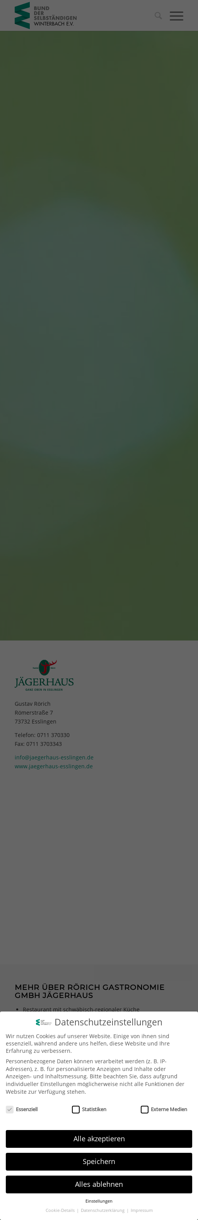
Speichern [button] (99, 1161)
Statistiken (89, 1109)
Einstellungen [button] (99, 1201)
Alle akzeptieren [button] (99, 1138)
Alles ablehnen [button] (99, 1184)
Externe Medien (164, 1109)
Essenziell (22, 1109)
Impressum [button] (142, 1210)
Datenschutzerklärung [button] (103, 1210)
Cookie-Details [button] (61, 1210)
